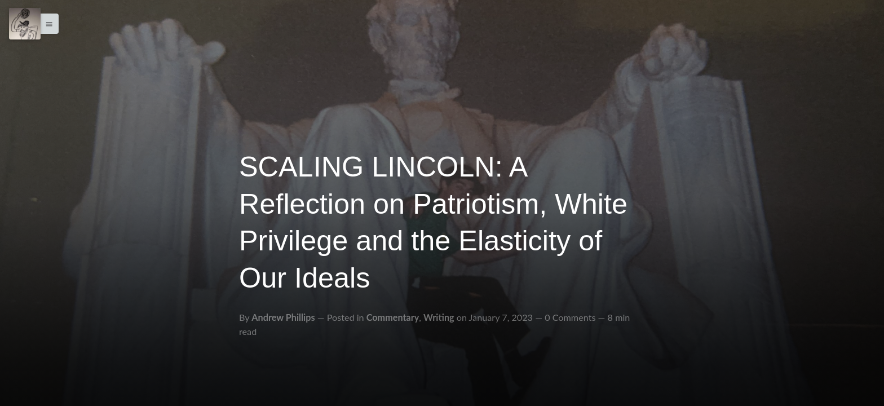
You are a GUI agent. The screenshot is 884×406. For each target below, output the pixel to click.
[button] (46, 24)
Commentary (392, 317)
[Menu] (25, 23)
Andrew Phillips (283, 317)
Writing (438, 317)
